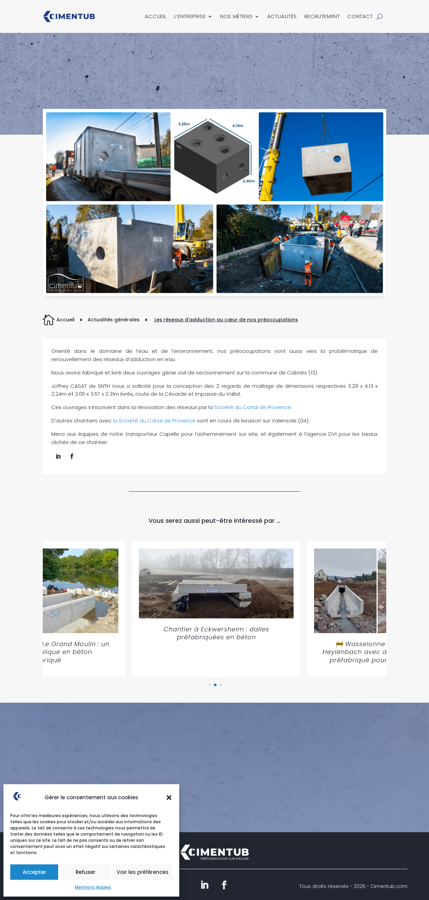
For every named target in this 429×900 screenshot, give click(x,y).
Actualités (282, 16)
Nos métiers (236, 16)
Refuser (85, 872)
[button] (169, 797)
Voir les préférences (143, 872)
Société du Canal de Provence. (252, 407)
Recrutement (322, 16)
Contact (360, 16)
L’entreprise (190, 16)
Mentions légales (93, 887)
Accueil (156, 16)
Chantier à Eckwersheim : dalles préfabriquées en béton (279, 633)
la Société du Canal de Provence (154, 420)
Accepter (34, 872)
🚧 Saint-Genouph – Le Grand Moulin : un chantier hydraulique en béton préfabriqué (104, 652)
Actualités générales (114, 319)
